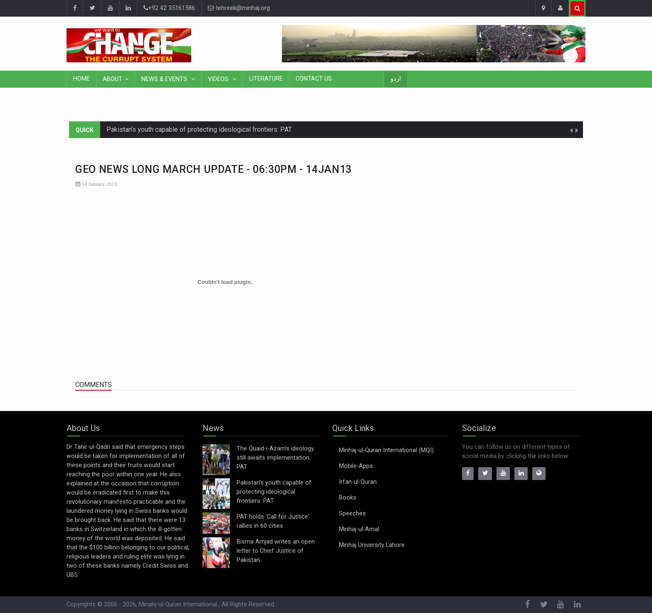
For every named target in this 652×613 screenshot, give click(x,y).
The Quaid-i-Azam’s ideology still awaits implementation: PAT (275, 457)
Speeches (352, 513)
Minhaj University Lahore (372, 545)
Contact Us (314, 78)
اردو (395, 78)
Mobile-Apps (356, 466)
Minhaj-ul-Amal (359, 529)
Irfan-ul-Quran (358, 481)
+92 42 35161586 (169, 8)
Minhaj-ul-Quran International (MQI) (386, 450)
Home (81, 78)
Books (347, 497)
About (112, 79)
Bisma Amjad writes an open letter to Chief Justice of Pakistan (276, 551)
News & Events (165, 79)
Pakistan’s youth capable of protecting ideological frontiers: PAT (199, 129)
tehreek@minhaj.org (239, 8)
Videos (219, 79)
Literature (266, 78)
